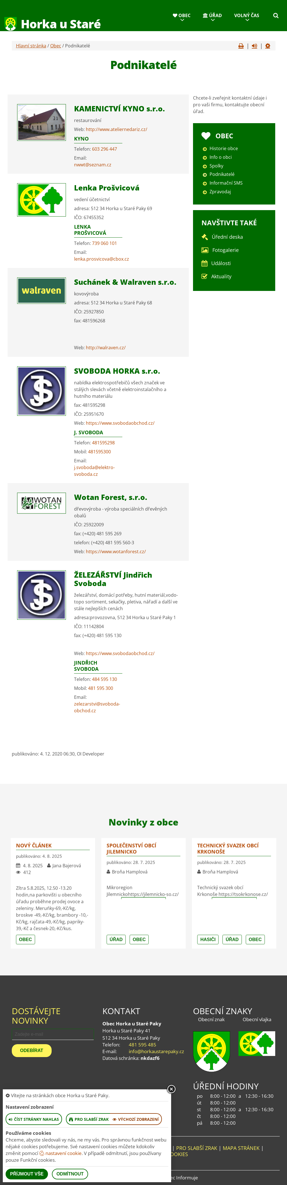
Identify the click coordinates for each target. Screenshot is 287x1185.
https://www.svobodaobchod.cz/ (120, 423)
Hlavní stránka (31, 46)
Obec (181, 15)
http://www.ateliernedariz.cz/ (116, 129)
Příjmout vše (26, 1174)
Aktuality (221, 276)
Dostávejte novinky (36, 1015)
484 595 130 (104, 679)
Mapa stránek (241, 1148)
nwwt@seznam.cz (92, 165)
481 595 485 (142, 1044)
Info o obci (221, 157)
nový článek (34, 956)
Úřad (212, 15)
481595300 (99, 452)
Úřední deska (227, 236)
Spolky (216, 166)
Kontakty (244, 38)
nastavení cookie (60, 1153)
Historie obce (224, 148)
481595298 (103, 443)
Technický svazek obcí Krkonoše (228, 959)
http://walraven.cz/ (106, 348)
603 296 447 (104, 149)
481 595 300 (100, 688)
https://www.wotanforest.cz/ (116, 551)
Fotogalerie (225, 250)
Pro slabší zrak (196, 1148)
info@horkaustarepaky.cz (156, 1051)
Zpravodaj (220, 192)
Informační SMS (226, 183)
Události (221, 263)
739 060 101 (104, 243)
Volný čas (246, 15)
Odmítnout (70, 1174)
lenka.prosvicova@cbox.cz (101, 259)
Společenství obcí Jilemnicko (131, 959)
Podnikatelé (222, 174)
